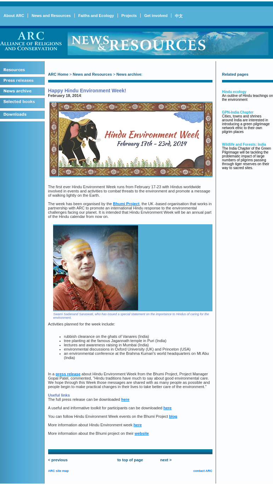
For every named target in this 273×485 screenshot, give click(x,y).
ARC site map (58, 471)
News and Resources (51, 15)
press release (68, 374)
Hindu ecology (234, 92)
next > (166, 460)
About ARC (14, 15)
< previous (58, 460)
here (125, 399)
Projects (129, 15)
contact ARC (202, 471)
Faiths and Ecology (96, 15)
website (142, 433)
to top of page (130, 460)
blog (173, 416)
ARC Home (58, 74)
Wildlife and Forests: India (244, 144)
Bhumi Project (126, 204)
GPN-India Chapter (238, 112)
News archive (128, 74)
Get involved (155, 15)
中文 (179, 16)
